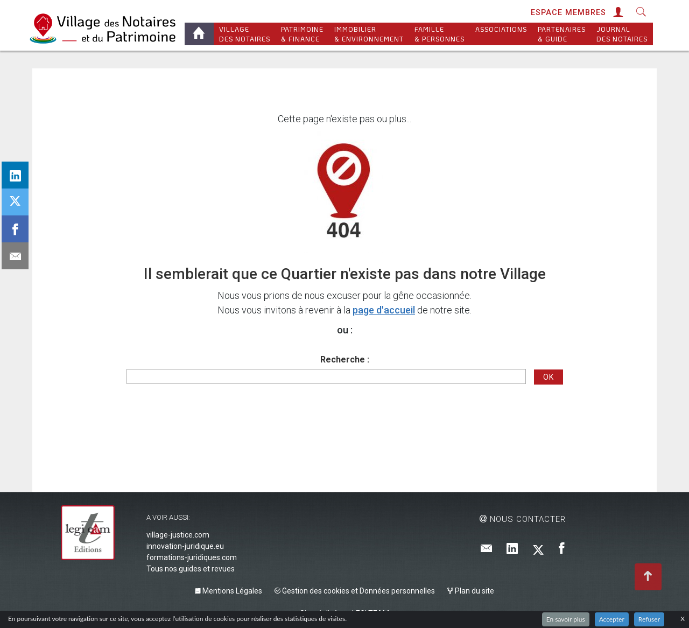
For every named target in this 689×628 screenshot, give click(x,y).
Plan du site (470, 591)
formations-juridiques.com (191, 557)
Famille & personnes (439, 34)
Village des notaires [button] (244, 34)
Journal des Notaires (622, 34)
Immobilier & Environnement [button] (369, 34)
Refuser (649, 619)
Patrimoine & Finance (302, 34)
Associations (501, 34)
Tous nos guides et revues (190, 568)
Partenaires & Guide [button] (562, 34)
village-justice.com (177, 535)
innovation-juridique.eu (185, 546)
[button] (617, 13)
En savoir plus (565, 619)
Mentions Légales (228, 591)
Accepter (611, 619)
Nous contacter (523, 519)
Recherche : (344, 359)
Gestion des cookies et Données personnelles (355, 591)
